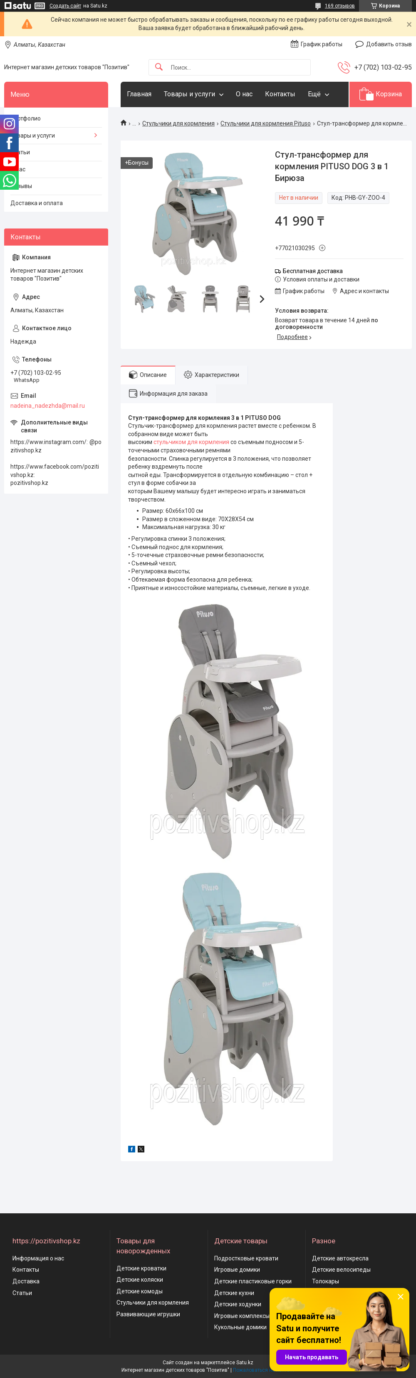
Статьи (20, 152)
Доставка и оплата (36, 203)
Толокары (325, 1281)
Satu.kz (244, 1362)
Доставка (26, 1281)
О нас (244, 94)
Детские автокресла (340, 1258)
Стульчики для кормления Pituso (265, 123)
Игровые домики (237, 1269)
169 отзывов (340, 6)
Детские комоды (139, 1291)
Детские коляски (139, 1279)
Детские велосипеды (341, 1269)
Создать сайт (65, 6)
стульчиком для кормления (191, 442)
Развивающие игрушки (148, 1314)
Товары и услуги (189, 94)
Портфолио (25, 118)
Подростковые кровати (246, 1258)
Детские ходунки (237, 1304)
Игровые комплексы (242, 1316)
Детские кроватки (141, 1268)
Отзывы (21, 186)
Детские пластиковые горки (253, 1281)
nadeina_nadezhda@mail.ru (47, 405)
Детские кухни (234, 1293)
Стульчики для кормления (178, 123)
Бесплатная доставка (313, 271)
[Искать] (159, 67)
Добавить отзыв (389, 44)
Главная (139, 94)
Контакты (280, 94)
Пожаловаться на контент (264, 1370)
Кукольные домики (240, 1327)
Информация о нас (38, 1258)
